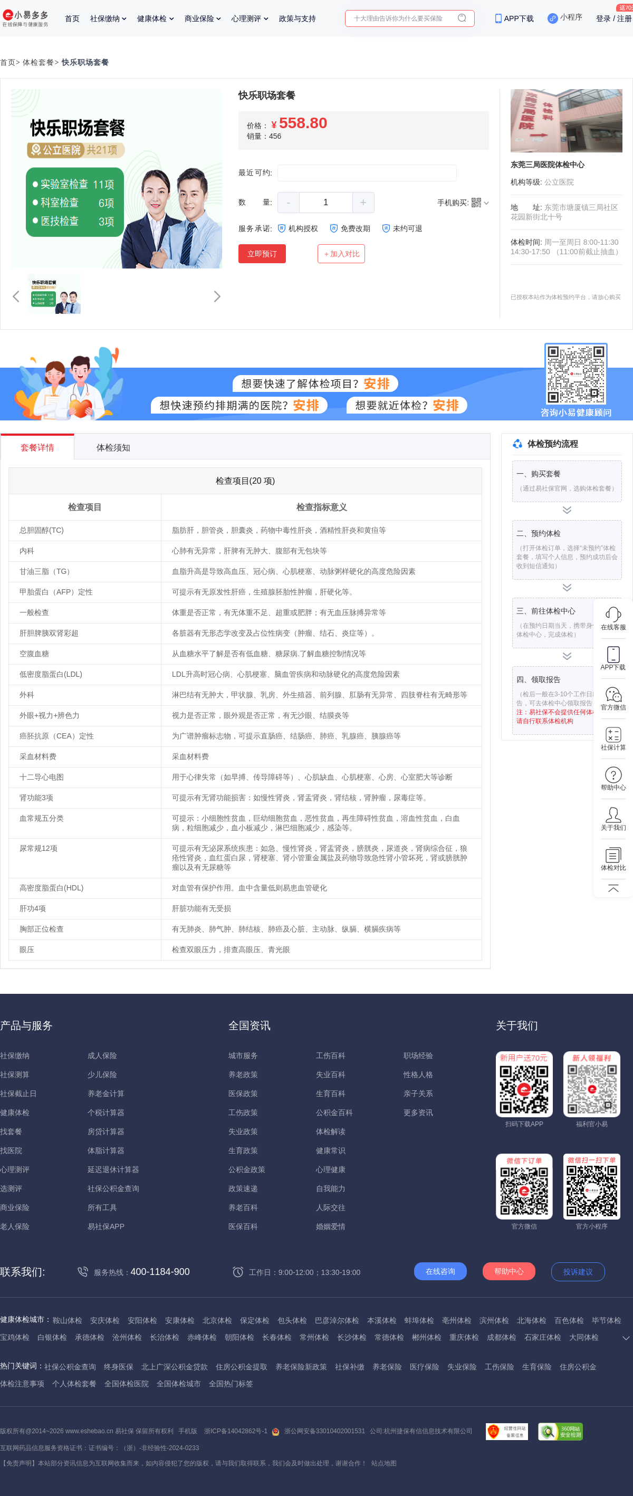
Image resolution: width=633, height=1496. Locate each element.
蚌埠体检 (419, 1320)
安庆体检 (105, 1320)
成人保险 (102, 1055)
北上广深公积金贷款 (174, 1367)
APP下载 (519, 18)
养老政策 (243, 1074)
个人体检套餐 (74, 1383)
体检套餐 (38, 62)
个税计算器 (106, 1112)
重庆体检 (464, 1337)
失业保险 (462, 1367)
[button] (16, 296)
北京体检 (217, 1320)
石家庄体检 (542, 1337)
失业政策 (243, 1131)
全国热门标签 (231, 1383)
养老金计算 (106, 1093)
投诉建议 (578, 1272)
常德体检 (389, 1337)
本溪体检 (382, 1320)
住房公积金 (578, 1367)
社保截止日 (18, 1093)
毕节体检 (606, 1320)
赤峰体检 (202, 1337)
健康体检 (152, 18)
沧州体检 (127, 1337)
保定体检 (255, 1320)
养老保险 (387, 1367)
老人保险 (15, 1226)
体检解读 (331, 1131)
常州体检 (314, 1337)
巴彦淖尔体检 (337, 1320)
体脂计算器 (106, 1150)
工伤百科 (331, 1055)
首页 (72, 18)
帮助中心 (509, 1271)
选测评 (11, 1188)
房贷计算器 (106, 1131)
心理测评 (246, 18)
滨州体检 (494, 1320)
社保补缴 (350, 1367)
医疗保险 (424, 1367)
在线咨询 (440, 1271)
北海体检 (531, 1320)
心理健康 (331, 1169)
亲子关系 (418, 1093)
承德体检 (89, 1337)
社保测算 (15, 1074)
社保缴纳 (105, 18)
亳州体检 (457, 1320)
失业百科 (331, 1074)
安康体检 (180, 1320)
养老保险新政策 (301, 1367)
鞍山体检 (67, 1320)
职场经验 (418, 1055)
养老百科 (243, 1207)
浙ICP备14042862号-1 (235, 1431)
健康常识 (331, 1150)
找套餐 (11, 1131)
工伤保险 (499, 1367)
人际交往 (331, 1207)
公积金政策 (246, 1169)
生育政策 (243, 1150)
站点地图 (384, 1463)
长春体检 (277, 1337)
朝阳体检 (239, 1337)
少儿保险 (102, 1074)
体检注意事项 (22, 1383)
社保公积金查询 (113, 1188)
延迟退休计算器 (113, 1169)
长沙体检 (352, 1337)
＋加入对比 (341, 254)
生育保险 (537, 1367)
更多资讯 (418, 1112)
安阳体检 (142, 1320)
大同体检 (584, 1337)
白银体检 (52, 1337)
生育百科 (331, 1093)
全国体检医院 (126, 1383)
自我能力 (331, 1188)
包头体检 (292, 1320)
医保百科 (243, 1226)
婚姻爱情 (331, 1226)
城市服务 (243, 1055)
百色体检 (569, 1320)
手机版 (187, 1431)
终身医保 (118, 1367)
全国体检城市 (179, 1383)
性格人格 (418, 1074)
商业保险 (199, 18)
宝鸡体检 (15, 1337)
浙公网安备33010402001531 (324, 1431)
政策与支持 (297, 18)
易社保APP (106, 1226)
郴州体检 (427, 1337)
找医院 (11, 1150)
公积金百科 (334, 1112)
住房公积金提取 (241, 1367)
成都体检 (501, 1337)
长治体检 (164, 1337)
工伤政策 (243, 1112)
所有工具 (102, 1207)
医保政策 (243, 1093)
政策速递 (243, 1188)
